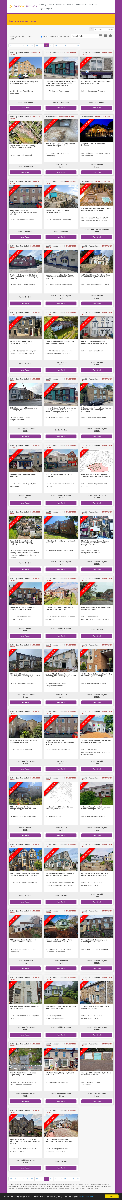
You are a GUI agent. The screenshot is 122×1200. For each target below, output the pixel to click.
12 (37, 45)
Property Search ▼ (46, 4)
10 (27, 45)
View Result (25, 108)
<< (11, 45)
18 (65, 45)
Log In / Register (45, 8)
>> (78, 45)
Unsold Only (63, 37)
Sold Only (51, 37)
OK (111, 1196)
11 (32, 45)
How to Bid (60, 4)
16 (56, 45)
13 (42, 45)
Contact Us (92, 4)
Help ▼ (70, 4)
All (43, 37)
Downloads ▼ (80, 4)
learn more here (86, 1196)
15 (51, 45)
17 (60, 45)
